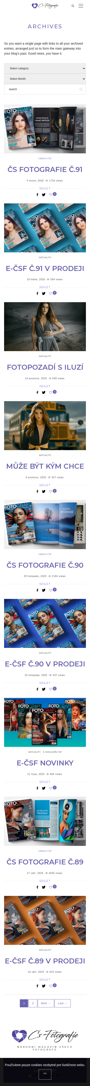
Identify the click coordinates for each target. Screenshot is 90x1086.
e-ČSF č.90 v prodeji (45, 664)
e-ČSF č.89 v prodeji (45, 961)
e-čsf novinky (45, 763)
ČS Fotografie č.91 (45, 169)
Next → (46, 1003)
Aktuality (45, 257)
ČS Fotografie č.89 (45, 862)
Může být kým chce (45, 466)
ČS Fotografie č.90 (45, 565)
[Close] (45, 1074)
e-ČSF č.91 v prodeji (45, 268)
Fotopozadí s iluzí (45, 367)
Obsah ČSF (45, 158)
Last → (62, 1003)
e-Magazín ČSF (52, 752)
